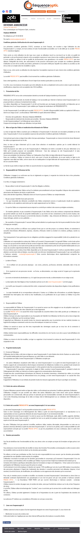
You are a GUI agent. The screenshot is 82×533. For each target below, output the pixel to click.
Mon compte (21, 528)
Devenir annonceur (9, 528)
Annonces (56, 18)
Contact (29, 528)
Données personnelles (64, 528)
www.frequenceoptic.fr (55, 282)
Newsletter (37, 528)
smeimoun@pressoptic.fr (18, 39)
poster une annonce (38, 12)
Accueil (25, 18)
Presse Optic (46, 528)
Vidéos (33, 18)
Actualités (41, 18)
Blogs (49, 18)
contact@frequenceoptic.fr (27, 254)
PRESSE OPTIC (68, 59)
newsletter (51, 12)
